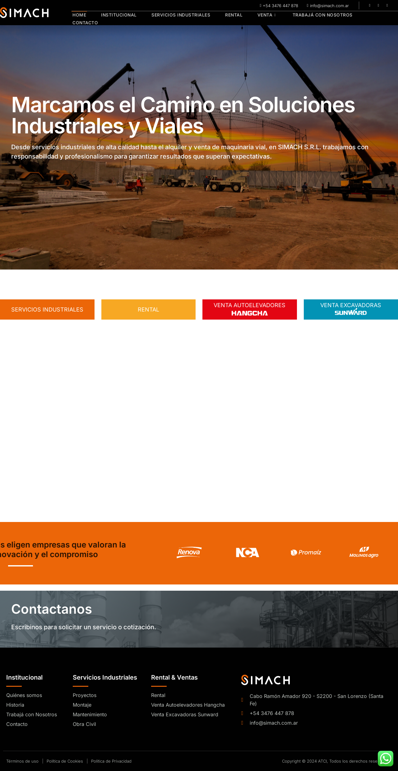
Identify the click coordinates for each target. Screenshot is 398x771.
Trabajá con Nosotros (314, 18)
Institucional (116, 18)
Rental (229, 18)
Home (78, 18)
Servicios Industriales (177, 18)
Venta (260, 18)
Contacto (371, 18)
